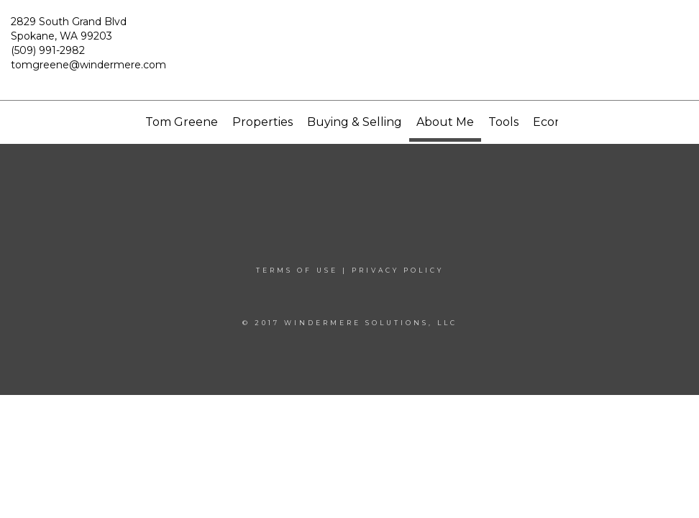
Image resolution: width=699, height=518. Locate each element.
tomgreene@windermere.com (88, 64)
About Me (445, 122)
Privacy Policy (398, 270)
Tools (503, 122)
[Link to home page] (349, 50)
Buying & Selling (354, 122)
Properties (262, 122)
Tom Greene (181, 122)
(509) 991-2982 (48, 50)
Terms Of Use (297, 270)
